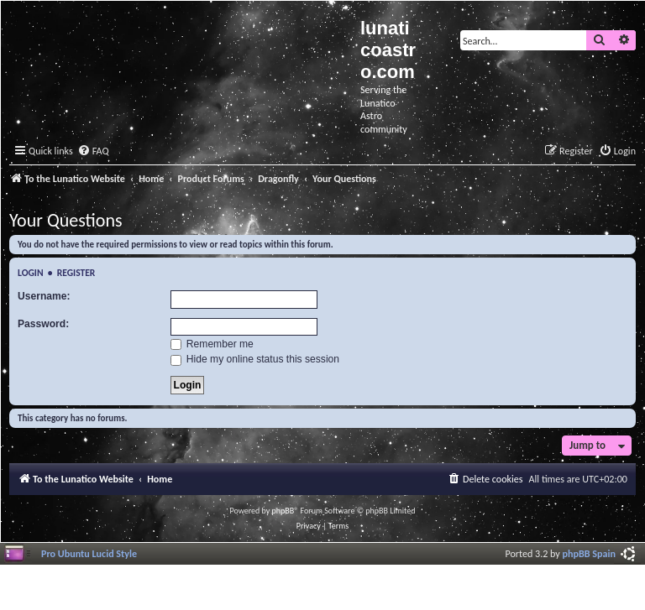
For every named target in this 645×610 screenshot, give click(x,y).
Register (76, 273)
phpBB (283, 510)
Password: (43, 324)
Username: (44, 296)
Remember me (212, 344)
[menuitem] (93, 151)
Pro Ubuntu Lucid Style (89, 553)
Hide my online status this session (255, 359)
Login (31, 273)
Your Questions (66, 220)
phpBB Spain (589, 553)
